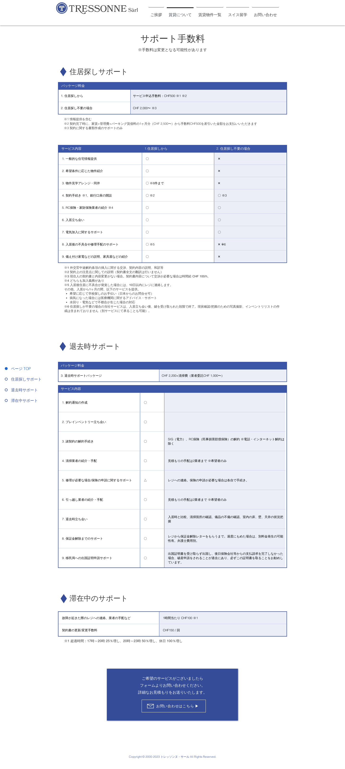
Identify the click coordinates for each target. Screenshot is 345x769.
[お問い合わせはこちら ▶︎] (174, 706)
